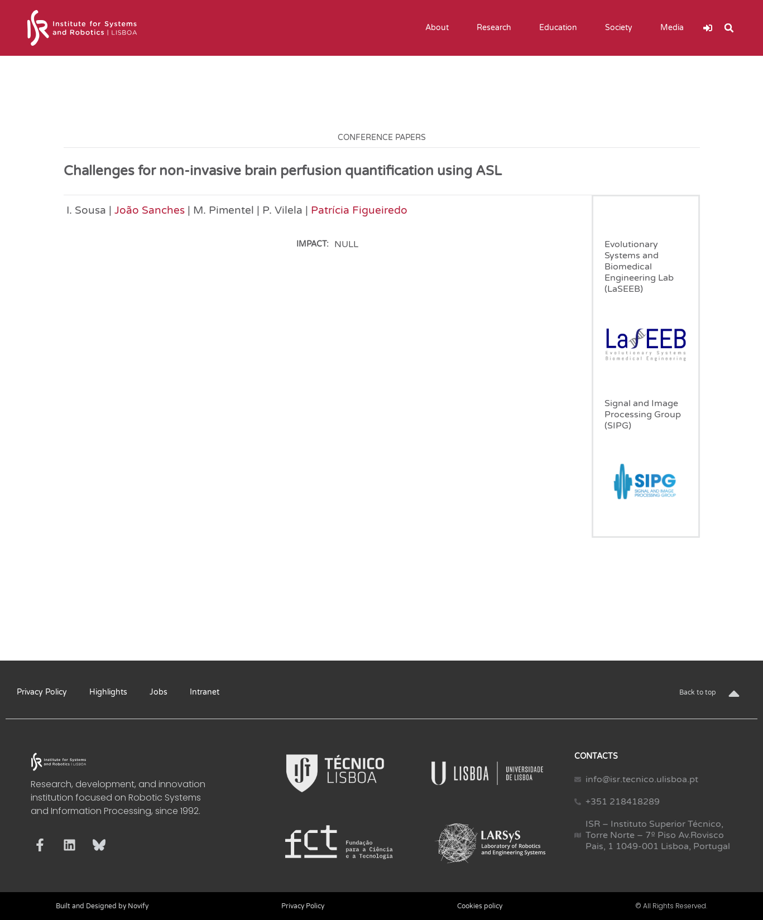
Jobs (158, 692)
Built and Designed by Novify (102, 906)
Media (674, 27)
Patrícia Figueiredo (359, 210)
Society (621, 27)
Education (561, 27)
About (439, 27)
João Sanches (149, 210)
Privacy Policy (42, 692)
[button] (729, 28)
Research (497, 27)
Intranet (204, 692)
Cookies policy (479, 906)
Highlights (108, 692)
